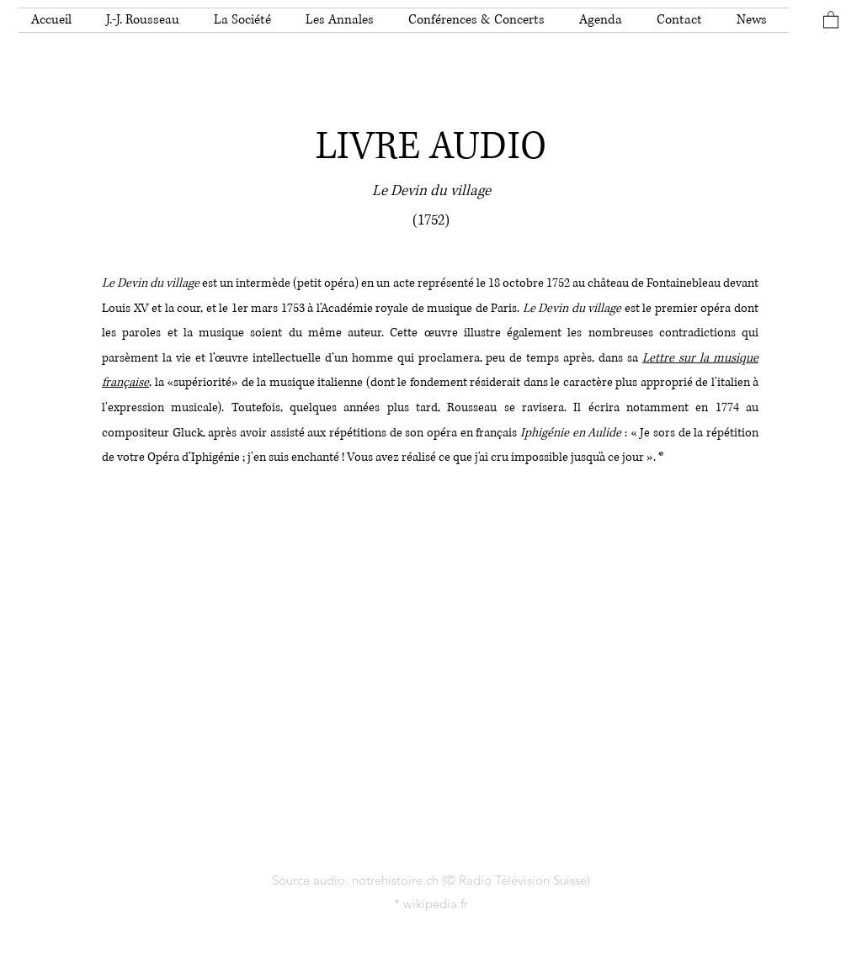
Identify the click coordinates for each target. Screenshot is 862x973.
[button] (147, 20)
